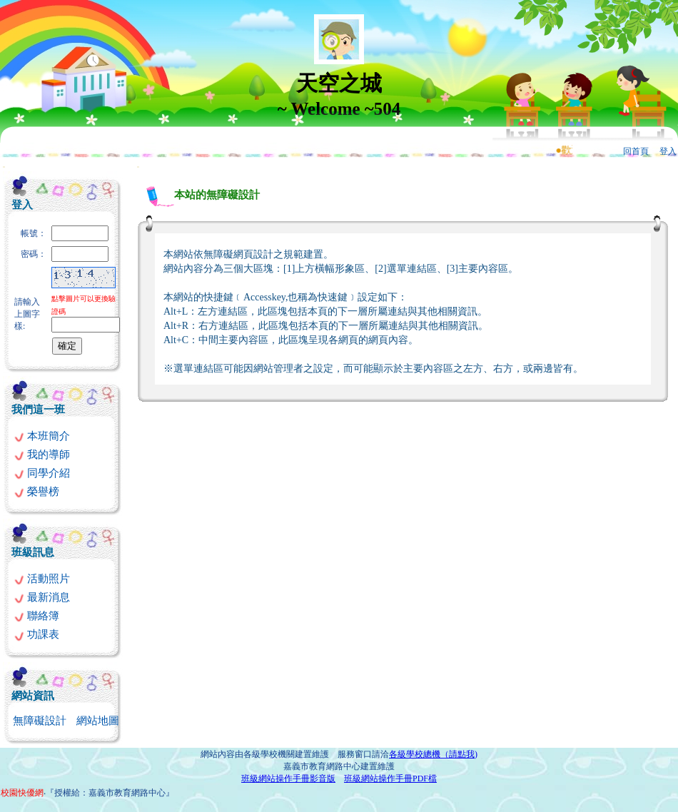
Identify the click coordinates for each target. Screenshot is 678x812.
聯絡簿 (36, 615)
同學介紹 (42, 473)
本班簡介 (42, 436)
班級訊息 (32, 552)
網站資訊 (32, 695)
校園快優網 (22, 793)
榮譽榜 (36, 491)
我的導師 (42, 454)
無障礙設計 (39, 720)
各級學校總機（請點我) (433, 754)
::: (4, 166)
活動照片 (42, 578)
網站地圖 (97, 720)
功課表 (36, 634)
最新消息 (42, 597)
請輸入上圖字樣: (27, 314)
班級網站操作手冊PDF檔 (390, 778)
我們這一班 (38, 409)
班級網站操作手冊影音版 (288, 778)
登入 (668, 151)
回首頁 (636, 151)
